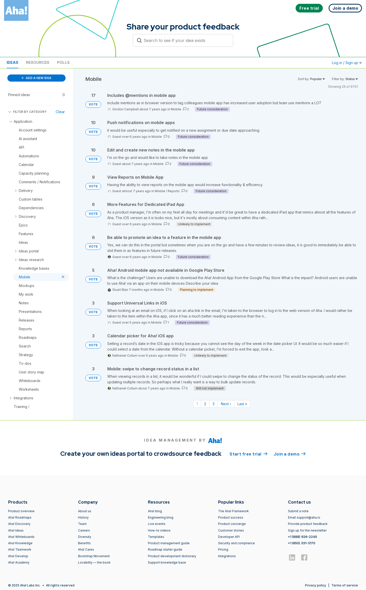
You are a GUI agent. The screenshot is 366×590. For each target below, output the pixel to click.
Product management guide (169, 543)
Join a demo (290, 453)
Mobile (176, 109)
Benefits (84, 543)
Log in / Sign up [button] (347, 62)
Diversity (84, 537)
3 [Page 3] (213, 404)
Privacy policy (315, 585)
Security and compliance (236, 543)
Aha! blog (155, 511)
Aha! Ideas (16, 530)
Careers (84, 530)
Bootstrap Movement (94, 556)
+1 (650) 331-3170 (301, 543)
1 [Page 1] (197, 404)
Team (82, 524)
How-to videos (159, 530)
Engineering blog (160, 517)
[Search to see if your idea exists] (185, 40)
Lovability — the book (94, 562)
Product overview (21, 511)
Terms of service (344, 585)
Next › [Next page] (226, 404)
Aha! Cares (86, 549)
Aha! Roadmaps (20, 517)
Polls (63, 62)
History (83, 517)
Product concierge (232, 524)
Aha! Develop (18, 556)
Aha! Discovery (19, 524)
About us (84, 511)
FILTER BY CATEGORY (27, 112)
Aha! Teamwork (19, 549)
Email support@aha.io (304, 517)
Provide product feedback (308, 524)
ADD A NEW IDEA (36, 78)
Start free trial (249, 453)
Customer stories (231, 530)
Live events (156, 524)
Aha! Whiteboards (21, 537)
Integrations (227, 556)
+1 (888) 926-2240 (302, 537)
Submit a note (298, 511)
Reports (174, 191)
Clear (60, 111)
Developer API (229, 537)
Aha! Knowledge (20, 543)
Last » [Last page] (242, 404)
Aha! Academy (18, 562)
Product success (230, 517)
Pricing (223, 549)
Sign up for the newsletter (307, 530)
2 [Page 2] (205, 404)
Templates (156, 537)
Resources (37, 62)
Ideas (12, 62)
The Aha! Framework (233, 511)
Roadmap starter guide (165, 549)
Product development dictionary (172, 556)
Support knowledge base (167, 562)
